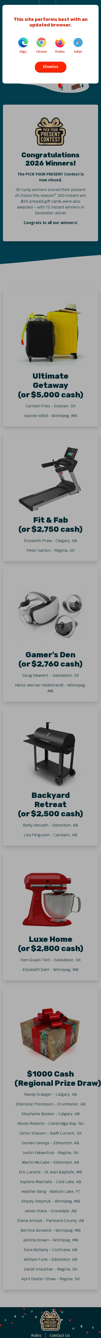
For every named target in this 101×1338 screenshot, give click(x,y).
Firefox (60, 45)
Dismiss (50, 66)
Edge (23, 45)
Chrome (41, 45)
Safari (78, 45)
